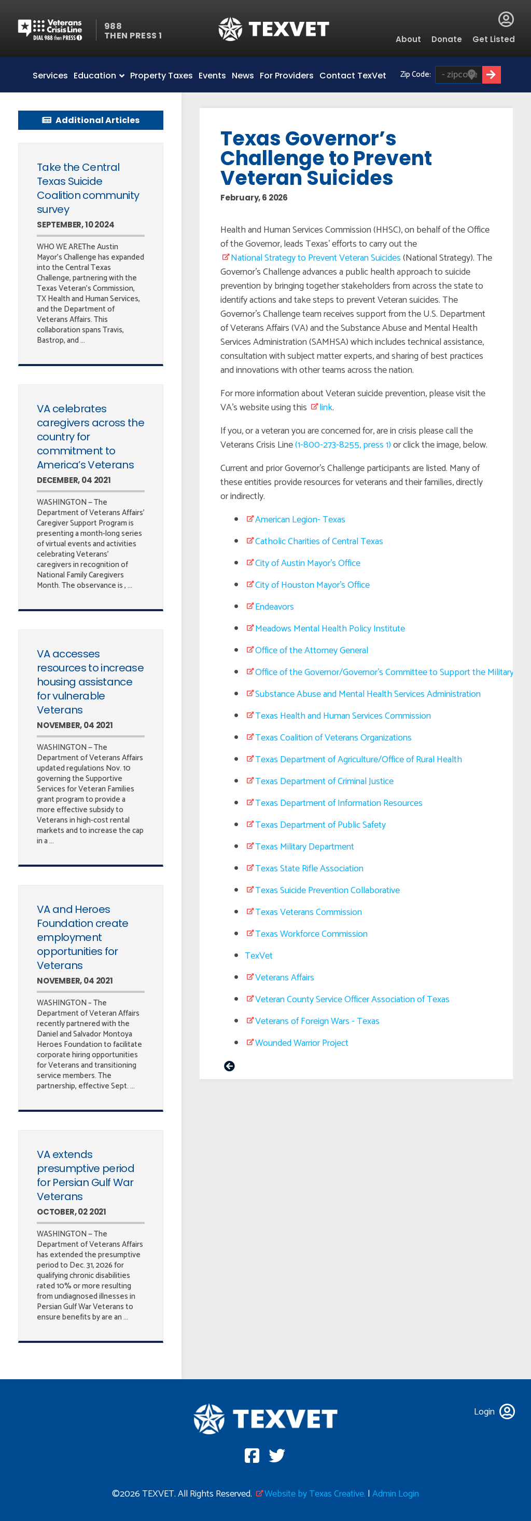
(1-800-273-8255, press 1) (343, 445)
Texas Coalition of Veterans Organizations (333, 738)
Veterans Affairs (284, 978)
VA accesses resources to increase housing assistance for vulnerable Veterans (90, 682)
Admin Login (395, 1494)
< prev (229, 1067)
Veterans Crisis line (56, 30)
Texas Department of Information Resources (339, 803)
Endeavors (274, 607)
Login (506, 19)
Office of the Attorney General (311, 650)
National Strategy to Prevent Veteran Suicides (316, 258)
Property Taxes (161, 76)
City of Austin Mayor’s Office (307, 563)
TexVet (259, 956)
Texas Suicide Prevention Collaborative (327, 890)
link (325, 407)
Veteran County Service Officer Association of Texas (352, 999)
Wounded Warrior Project (301, 1043)
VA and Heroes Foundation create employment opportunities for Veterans (83, 937)
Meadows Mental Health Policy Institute (330, 629)
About (408, 39)
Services (50, 76)
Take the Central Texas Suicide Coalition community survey (88, 188)
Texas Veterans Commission (308, 912)
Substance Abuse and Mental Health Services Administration (368, 694)
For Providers (287, 76)
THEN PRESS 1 (133, 36)
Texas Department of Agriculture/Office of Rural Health (358, 760)
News (243, 76)
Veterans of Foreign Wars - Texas (317, 1021)
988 (113, 26)
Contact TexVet (352, 76)
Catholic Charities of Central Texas (319, 541)
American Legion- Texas (300, 520)
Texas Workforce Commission (311, 934)
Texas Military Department (304, 847)
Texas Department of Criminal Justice (324, 781)
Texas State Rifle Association (309, 869)
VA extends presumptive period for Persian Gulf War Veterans (85, 1175)
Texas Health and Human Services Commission (343, 716)
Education (95, 76)
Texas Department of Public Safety (320, 825)
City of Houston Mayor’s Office (312, 585)
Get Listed (493, 39)
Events (212, 76)
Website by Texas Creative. (315, 1494)
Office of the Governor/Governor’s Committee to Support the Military (384, 672)
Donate (446, 39)
